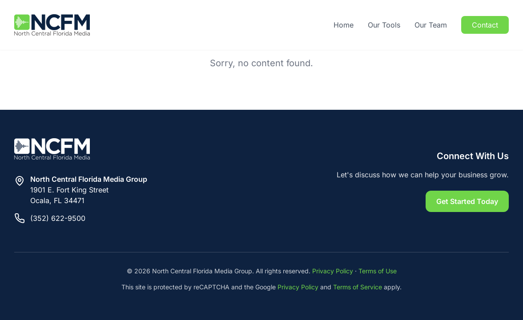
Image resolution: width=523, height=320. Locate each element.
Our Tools (384, 24)
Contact (485, 24)
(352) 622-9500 (57, 218)
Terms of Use (377, 271)
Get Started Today (467, 201)
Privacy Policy (332, 271)
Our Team (430, 24)
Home (344, 24)
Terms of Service (357, 287)
